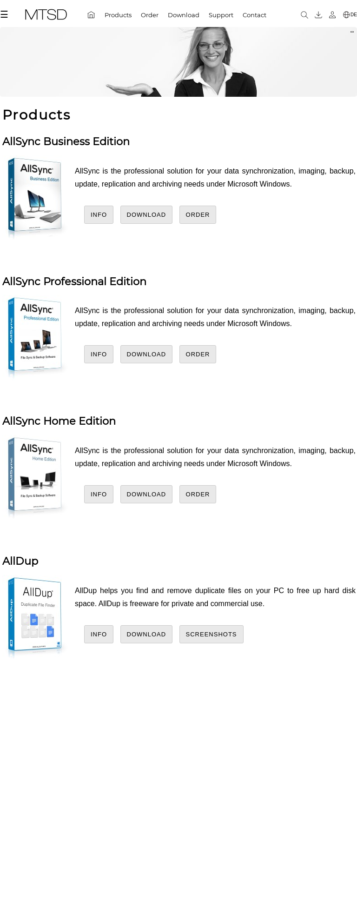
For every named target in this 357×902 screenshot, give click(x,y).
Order (198, 214)
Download (146, 214)
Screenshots (211, 634)
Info (99, 214)
